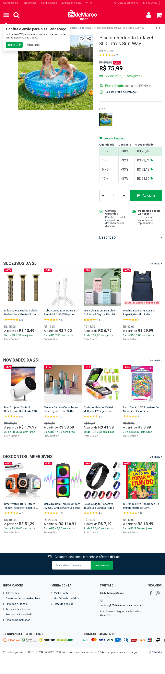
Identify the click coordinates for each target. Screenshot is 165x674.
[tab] (130, 247)
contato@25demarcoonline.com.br (120, 615)
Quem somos (11, 2)
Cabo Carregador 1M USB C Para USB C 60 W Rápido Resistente (61, 324)
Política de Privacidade (19, 624)
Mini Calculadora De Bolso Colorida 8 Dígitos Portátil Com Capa (99, 324)
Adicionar (131, 205)
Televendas (12, 602)
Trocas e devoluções (18, 618)
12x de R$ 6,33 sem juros (122, 76)
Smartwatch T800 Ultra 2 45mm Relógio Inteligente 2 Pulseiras (20, 517)
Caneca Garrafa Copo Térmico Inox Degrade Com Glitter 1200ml (62, 420)
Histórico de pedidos (66, 608)
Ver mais (155, 273)
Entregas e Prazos (71, 2)
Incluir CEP (14, 44)
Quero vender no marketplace (23, 608)
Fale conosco (30, 2)
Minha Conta (150, 2)
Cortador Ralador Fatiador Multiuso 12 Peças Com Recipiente (100, 420)
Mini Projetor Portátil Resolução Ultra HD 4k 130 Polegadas (20, 420)
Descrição (130, 247)
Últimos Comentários (18, 629)
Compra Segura (49, 2)
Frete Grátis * (11, 349)
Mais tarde (33, 44)
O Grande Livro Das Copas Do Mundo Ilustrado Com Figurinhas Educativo (141, 517)
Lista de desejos (63, 613)
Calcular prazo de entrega (121, 91)
